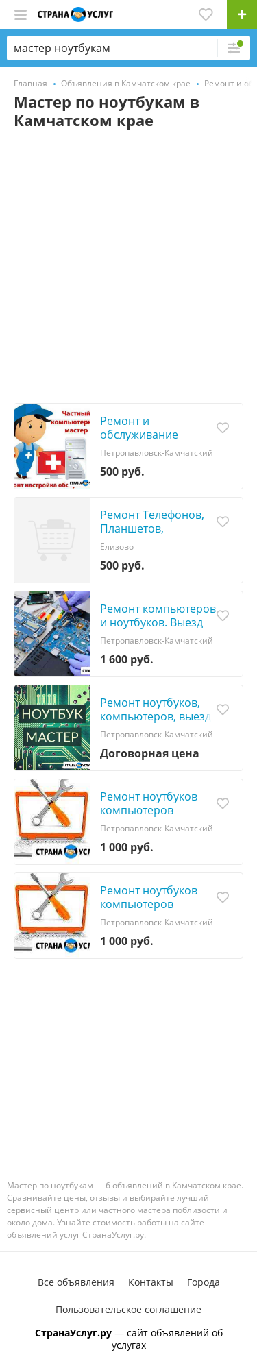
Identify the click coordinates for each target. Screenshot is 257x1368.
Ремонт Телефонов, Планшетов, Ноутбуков (152, 528)
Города (203, 1281)
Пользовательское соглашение (128, 1309)
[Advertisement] (128, 267)
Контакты (150, 1281)
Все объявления (76, 1281)
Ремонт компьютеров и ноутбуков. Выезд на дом (158, 622)
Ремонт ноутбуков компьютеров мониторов (148, 810)
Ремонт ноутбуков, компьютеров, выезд (155, 709)
